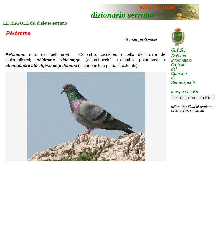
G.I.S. (178, 50)
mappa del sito (184, 91)
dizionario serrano (122, 14)
